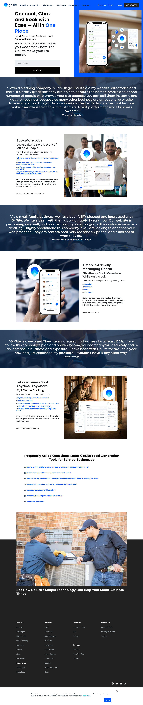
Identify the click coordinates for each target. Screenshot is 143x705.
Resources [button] (86, 5)
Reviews (19, 627)
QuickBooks (21, 672)
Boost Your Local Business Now (30, 194)
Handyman (49, 645)
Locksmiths (49, 658)
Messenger (20, 632)
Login (119, 5)
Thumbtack (20, 667)
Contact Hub (21, 636)
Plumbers (48, 641)
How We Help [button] (35, 5)
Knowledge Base (79, 627)
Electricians (49, 632)
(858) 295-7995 (106, 627)
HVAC (47, 627)
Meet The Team (79, 654)
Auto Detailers (50, 636)
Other (47, 672)
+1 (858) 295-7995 (105, 5)
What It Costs (61, 5)
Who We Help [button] (48, 5)
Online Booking (22, 641)
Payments (20, 645)
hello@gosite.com (108, 632)
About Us (76, 650)
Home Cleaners (50, 654)
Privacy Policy (86, 696)
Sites (18, 654)
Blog (74, 632)
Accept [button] (108, 700)
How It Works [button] (73, 5)
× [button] (117, 691)
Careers (76, 658)
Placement (20, 658)
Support (104, 636)
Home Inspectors (51, 667)
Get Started (131, 5)
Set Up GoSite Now (90, 312)
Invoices (19, 650)
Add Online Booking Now (27, 428)
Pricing (75, 636)
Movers (47, 663)
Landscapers (49, 650)
